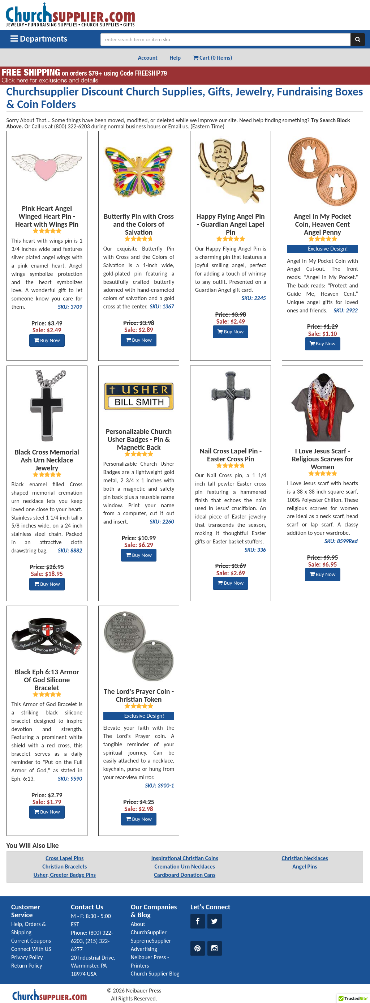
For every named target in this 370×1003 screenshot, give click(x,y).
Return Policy (26, 965)
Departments (38, 38)
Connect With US (31, 949)
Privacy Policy (27, 957)
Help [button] (175, 57)
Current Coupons (31, 940)
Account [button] (148, 57)
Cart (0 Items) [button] (212, 57)
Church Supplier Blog (155, 973)
